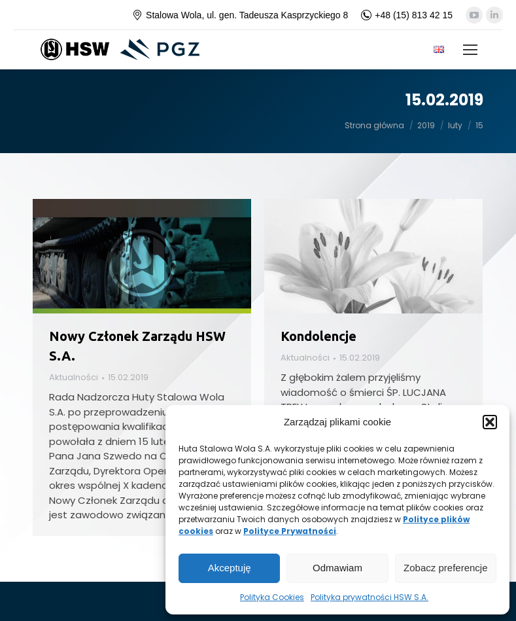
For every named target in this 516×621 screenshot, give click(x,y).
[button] (489, 422)
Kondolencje (318, 336)
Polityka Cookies (272, 597)
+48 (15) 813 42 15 (407, 15)
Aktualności (73, 377)
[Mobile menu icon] (470, 50)
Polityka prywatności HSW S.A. (369, 597)
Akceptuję (229, 567)
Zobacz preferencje (445, 567)
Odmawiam (337, 567)
